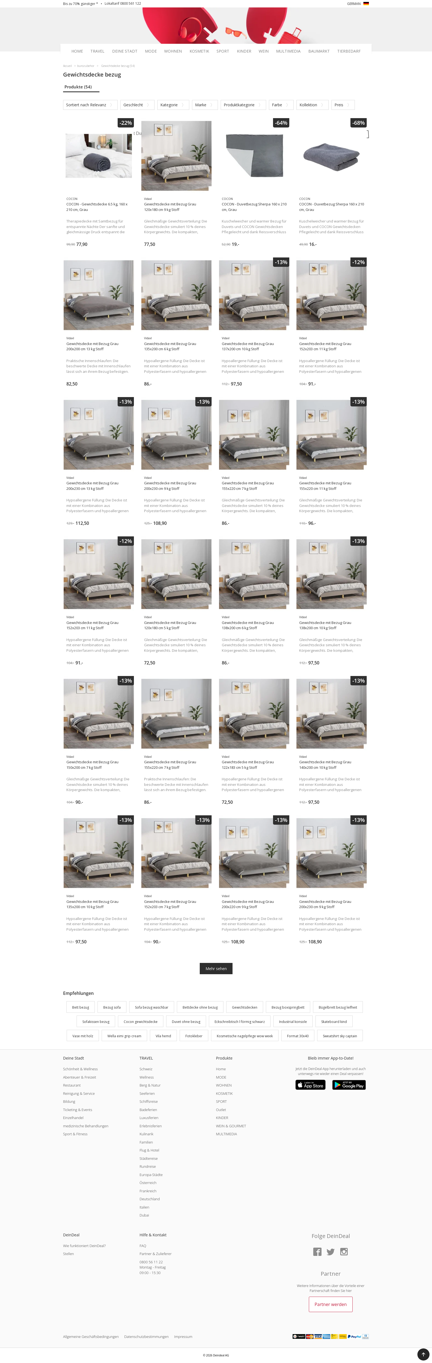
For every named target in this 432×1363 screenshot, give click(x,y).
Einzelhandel (73, 1117)
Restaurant (72, 1085)
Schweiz (145, 1068)
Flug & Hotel (149, 1150)
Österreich (147, 1182)
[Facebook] (317, 1252)
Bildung (69, 1101)
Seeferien (147, 1093)
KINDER (222, 1117)
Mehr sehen (216, 968)
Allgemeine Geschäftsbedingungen (91, 1336)
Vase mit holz (82, 1036)
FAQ (142, 1245)
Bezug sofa (112, 1007)
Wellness (146, 1077)
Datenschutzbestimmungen (146, 1336)
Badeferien (148, 1109)
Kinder (244, 51)
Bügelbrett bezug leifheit (338, 1007)
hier (349, 1290)
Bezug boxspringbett (288, 1007)
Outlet (221, 1109)
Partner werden (331, 1304)
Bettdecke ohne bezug (200, 1007)
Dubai (144, 1215)
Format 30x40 (298, 1036)
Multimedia (288, 51)
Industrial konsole (293, 1021)
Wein (264, 51)
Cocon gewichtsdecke (141, 1021)
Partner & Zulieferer (155, 1253)
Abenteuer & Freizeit (79, 1077)
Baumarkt (319, 51)
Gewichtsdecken (244, 1007)
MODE (221, 1077)
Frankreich (147, 1190)
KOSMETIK (224, 1093)
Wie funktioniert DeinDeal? (84, 1245)
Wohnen (173, 51)
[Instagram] (344, 1252)
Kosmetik (199, 51)
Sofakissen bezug (95, 1021)
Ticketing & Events (77, 1109)
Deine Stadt (124, 51)
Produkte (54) (78, 86)
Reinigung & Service (79, 1093)
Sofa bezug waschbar (151, 1007)
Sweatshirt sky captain (340, 1036)
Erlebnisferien (150, 1125)
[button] (423, 1354)
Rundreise (147, 1166)
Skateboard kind (334, 1021)
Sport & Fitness (75, 1133)
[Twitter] (330, 1252)
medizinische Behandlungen (85, 1125)
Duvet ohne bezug (186, 1021)
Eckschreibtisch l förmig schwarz (240, 1021)
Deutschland (149, 1198)
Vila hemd (163, 1036)
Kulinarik (146, 1133)
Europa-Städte (151, 1174)
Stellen (68, 1253)
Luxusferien (148, 1117)
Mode (151, 51)
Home (77, 51)
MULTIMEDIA (226, 1133)
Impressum (183, 1336)
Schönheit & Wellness (80, 1068)
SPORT (221, 1101)
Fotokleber (193, 1036)
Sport (223, 51)
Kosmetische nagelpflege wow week (245, 1036)
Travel (97, 51)
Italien (144, 1207)
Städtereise (148, 1158)
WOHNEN (224, 1085)
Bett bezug (80, 1007)
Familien (146, 1142)
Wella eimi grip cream (124, 1036)
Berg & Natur (149, 1085)
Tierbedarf (349, 51)
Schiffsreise (148, 1101)
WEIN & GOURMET (231, 1125)
